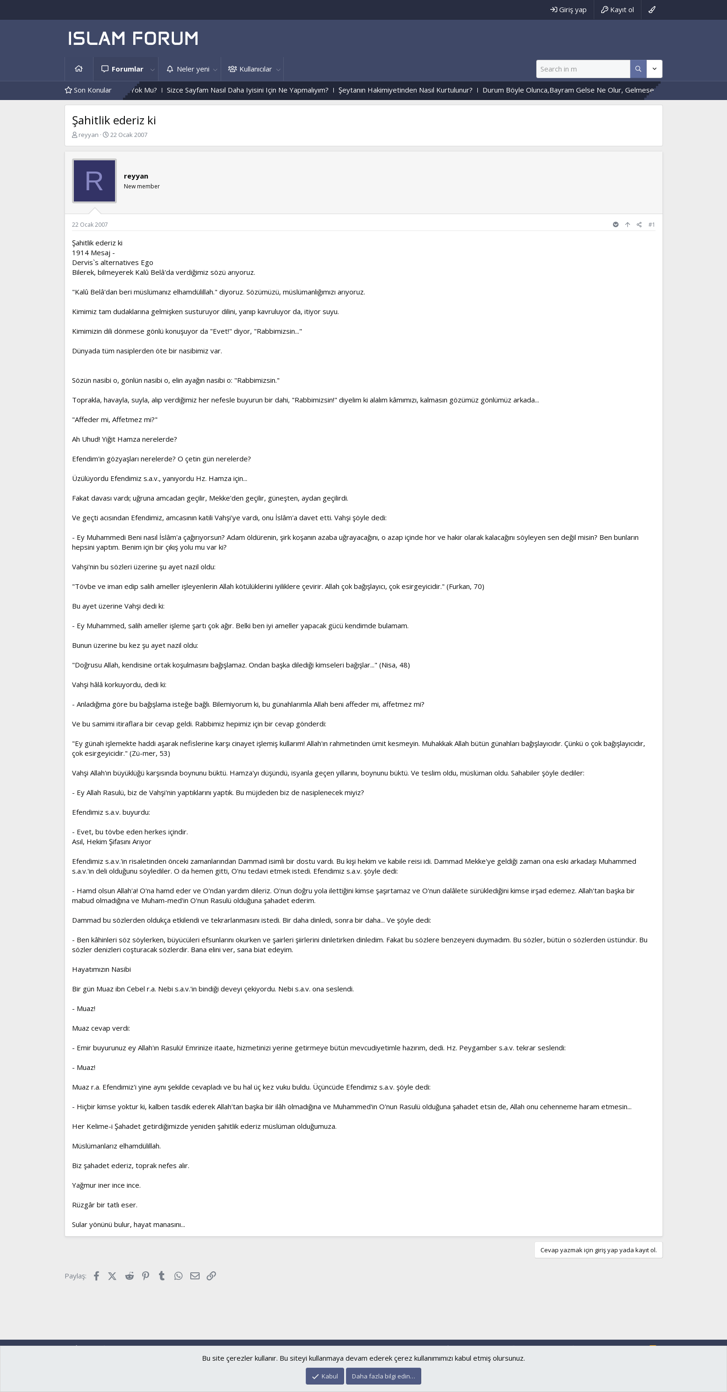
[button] (153, 69)
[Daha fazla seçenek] (638, 69)
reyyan (89, 134)
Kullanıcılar (255, 68)
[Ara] (583, 69)
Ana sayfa (79, 69)
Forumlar (128, 68)
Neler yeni (193, 68)
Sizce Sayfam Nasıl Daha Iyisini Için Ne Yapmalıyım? (272, 89)
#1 (651, 225)
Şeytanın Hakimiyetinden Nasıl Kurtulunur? (430, 89)
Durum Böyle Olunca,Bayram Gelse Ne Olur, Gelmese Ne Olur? (607, 89)
